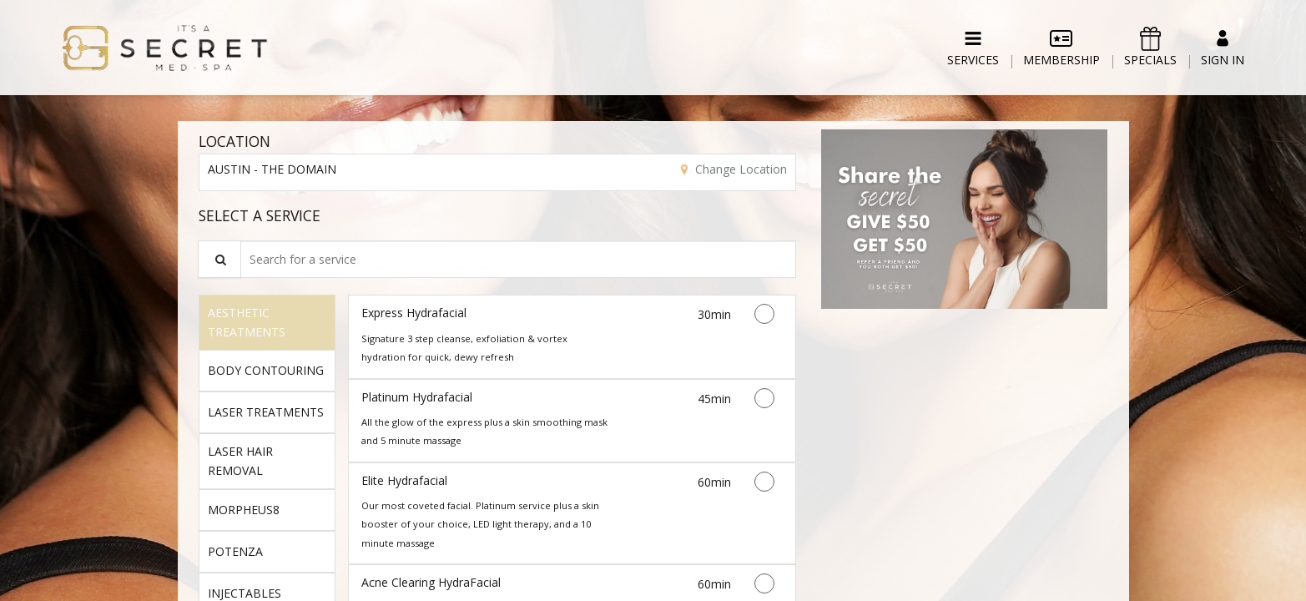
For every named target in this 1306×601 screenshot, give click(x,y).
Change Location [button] (739, 169)
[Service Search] (219, 259)
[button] (964, 219)
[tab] (267, 322)
